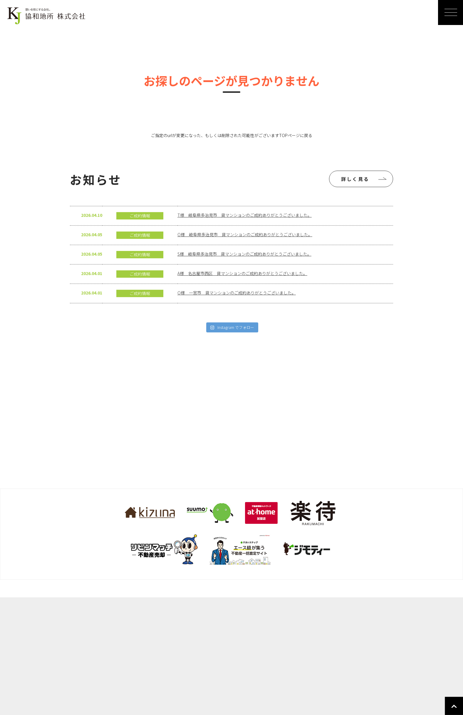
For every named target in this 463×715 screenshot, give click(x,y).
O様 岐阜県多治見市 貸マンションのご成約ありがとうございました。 (244, 246)
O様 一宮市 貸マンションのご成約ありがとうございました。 (236, 304)
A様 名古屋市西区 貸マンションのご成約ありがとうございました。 (242, 285)
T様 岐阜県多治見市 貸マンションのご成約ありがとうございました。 (244, 227)
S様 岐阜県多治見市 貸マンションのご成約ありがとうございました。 (244, 266)
